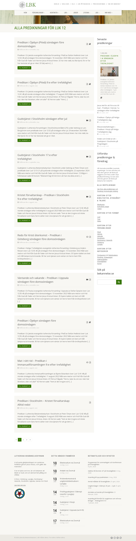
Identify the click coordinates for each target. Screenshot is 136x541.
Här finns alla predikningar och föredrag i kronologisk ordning (107, 190)
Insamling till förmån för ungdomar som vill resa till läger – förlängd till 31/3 (104, 500)
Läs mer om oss (20, 485)
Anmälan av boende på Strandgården (100, 492)
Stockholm (101, 238)
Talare (99, 209)
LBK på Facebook (84, 4)
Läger (75, 13)
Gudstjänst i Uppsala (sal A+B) (72, 510)
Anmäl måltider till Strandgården (99, 482)
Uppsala (100, 236)
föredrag (100, 257)
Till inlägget (24, 68)
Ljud (98, 217)
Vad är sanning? (114, 4)
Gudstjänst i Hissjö (67, 502)
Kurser (99, 264)
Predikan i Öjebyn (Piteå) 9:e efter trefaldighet (45, 82)
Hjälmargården (102, 259)
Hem (25, 13)
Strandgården (101, 261)
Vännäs (99, 234)
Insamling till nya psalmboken (98, 477)
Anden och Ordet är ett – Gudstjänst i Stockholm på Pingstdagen (107, 141)
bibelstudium (113, 255)
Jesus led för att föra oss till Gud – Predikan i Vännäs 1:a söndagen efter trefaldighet (108, 108)
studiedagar (108, 257)
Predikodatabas (99, 4)
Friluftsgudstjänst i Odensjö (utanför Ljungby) (71, 492)
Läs (97, 13)
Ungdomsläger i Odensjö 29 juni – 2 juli (101, 486)
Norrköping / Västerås (104, 240)
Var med (108, 13)
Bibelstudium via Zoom (69, 463)
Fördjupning (101, 255)
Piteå (99, 232)
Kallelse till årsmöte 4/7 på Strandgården (102, 471)
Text (98, 219)
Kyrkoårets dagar (103, 207)
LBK (66, 13)
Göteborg (100, 242)
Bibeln (56, 4)
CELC (73, 4)
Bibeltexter (101, 205)
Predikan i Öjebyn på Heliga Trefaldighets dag (108, 118)
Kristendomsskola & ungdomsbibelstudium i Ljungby (69, 481)
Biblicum (65, 4)
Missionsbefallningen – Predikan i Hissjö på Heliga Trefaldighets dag (107, 129)
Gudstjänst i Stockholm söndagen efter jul (42, 118)
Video (99, 221)
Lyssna (86, 13)
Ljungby (100, 244)
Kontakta (54, 13)
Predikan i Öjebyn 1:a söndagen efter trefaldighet (109, 60)
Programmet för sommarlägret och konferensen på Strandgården (104, 463)
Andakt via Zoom (66, 470)
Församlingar (38, 13)
